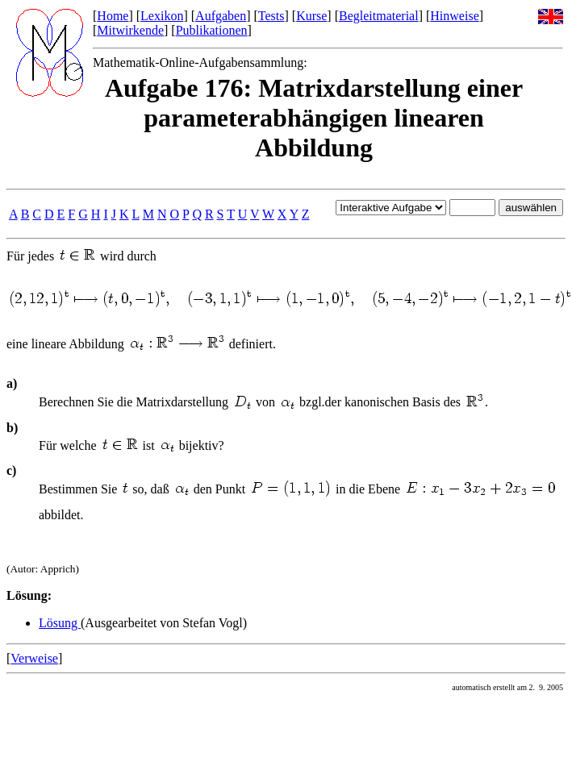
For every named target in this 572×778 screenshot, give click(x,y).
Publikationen (212, 30)
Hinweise (454, 16)
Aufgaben (220, 16)
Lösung (60, 623)
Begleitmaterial (379, 16)
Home (112, 16)
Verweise (34, 658)
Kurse (311, 16)
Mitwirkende (130, 30)
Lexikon (161, 16)
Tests (271, 16)
